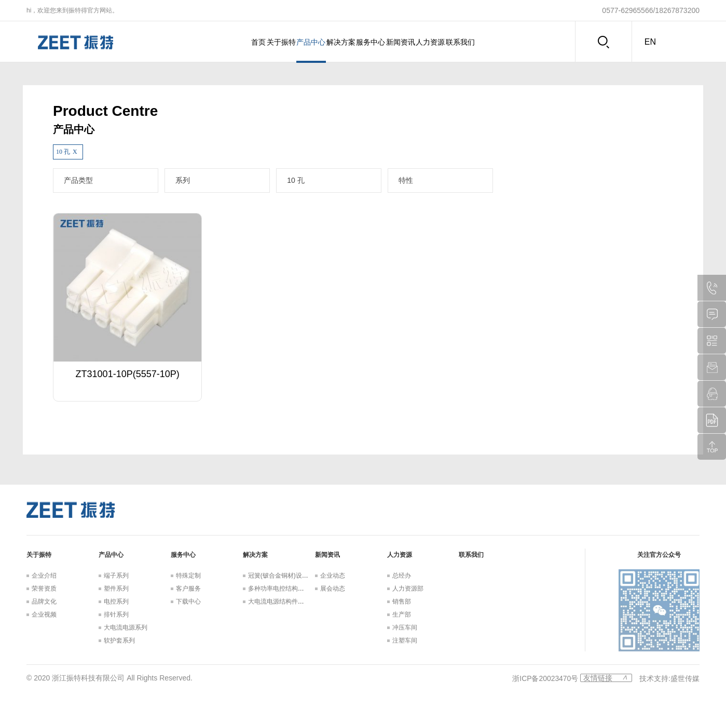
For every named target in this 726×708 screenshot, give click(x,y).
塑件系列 (116, 588)
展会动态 (332, 588)
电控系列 (116, 601)
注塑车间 (404, 640)
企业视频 (44, 614)
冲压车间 (404, 627)
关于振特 (245, 42)
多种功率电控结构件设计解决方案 (294, 588)
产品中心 (289, 42)
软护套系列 (119, 640)
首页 (208, 42)
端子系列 (116, 575)
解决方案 (333, 42)
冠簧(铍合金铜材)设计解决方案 (290, 575)
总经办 (401, 575)
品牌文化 (44, 601)
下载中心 (188, 601)
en (650, 41)
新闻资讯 (421, 42)
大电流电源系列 (125, 627)
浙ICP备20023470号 (545, 678)
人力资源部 (407, 588)
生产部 (401, 614)
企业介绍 (44, 575)
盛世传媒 (685, 678)
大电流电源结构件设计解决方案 (291, 601)
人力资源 (466, 42)
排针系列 (116, 614)
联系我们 (510, 42)
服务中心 (377, 42)
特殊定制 (188, 575)
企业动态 (332, 575)
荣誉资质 (44, 588)
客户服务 (188, 588)
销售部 (401, 601)
